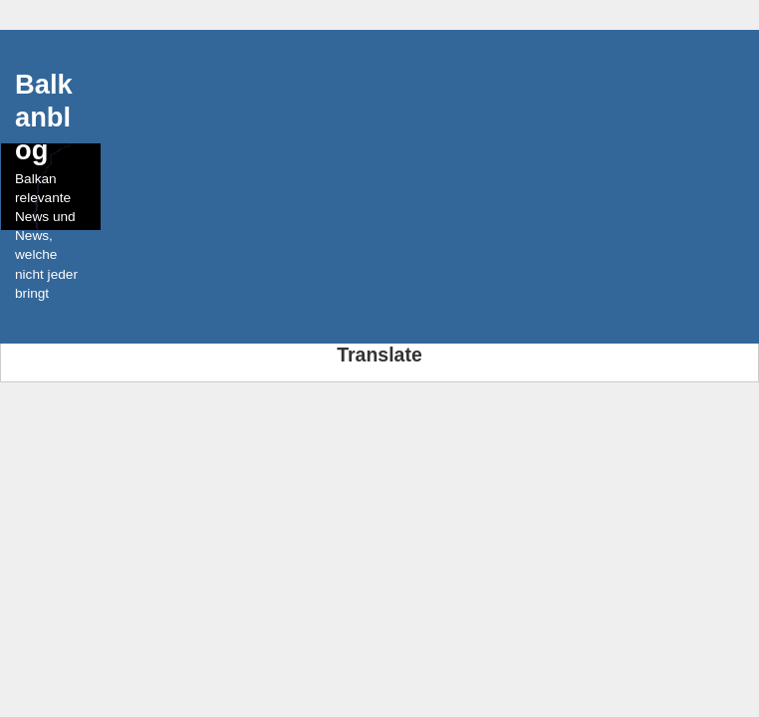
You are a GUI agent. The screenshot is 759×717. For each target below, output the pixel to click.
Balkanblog (44, 117)
